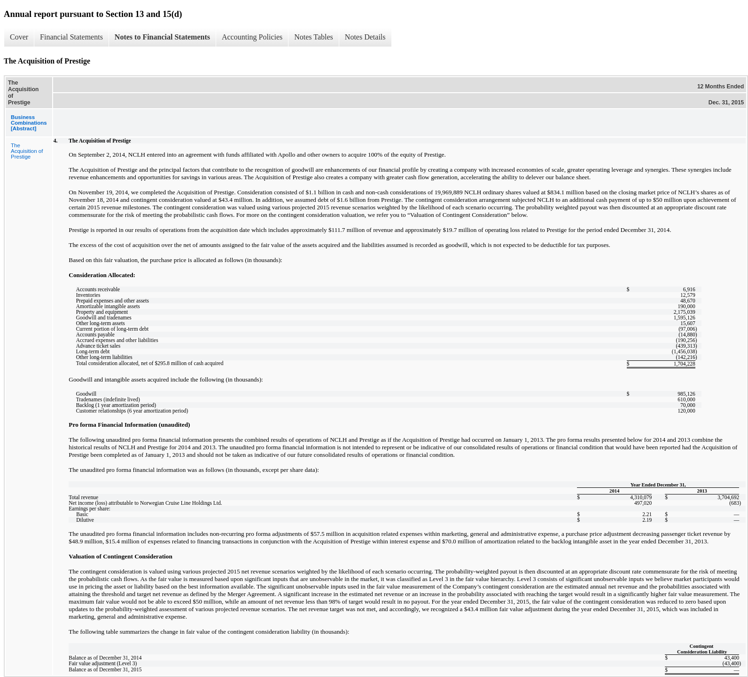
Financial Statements (71, 37)
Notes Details (365, 37)
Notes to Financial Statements (162, 37)
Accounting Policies (252, 37)
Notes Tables (313, 37)
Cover (19, 37)
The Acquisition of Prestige (27, 151)
